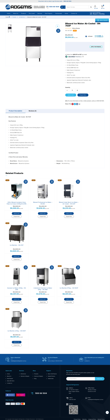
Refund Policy (101, 418)
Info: (66, 101)
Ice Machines (22, 17)
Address (71, 386)
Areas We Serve (10, 379)
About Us (15, 13)
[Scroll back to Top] (107, 412)
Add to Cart (71, 95)
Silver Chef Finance (52, 372)
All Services (23, 372)
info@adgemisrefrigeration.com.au (18, 359)
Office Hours (91, 386)
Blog (35, 377)
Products (14, 17)
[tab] (16, 111)
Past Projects (48, 13)
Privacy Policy (77, 418)
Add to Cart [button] (16, 213)
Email (89, 396)
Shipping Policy (92, 418)
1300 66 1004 (67, 1)
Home (8, 13)
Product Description (15, 111)
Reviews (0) (32, 111)
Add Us (71, 402)
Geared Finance (51, 375)
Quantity (67, 87)
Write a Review (76, 28)
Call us (71, 396)
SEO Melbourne (39, 417)
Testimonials (58, 13)
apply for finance (96, 46)
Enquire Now (83, 95)
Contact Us (74, 13)
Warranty (84, 418)
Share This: (68, 104)
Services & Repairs (25, 375)
